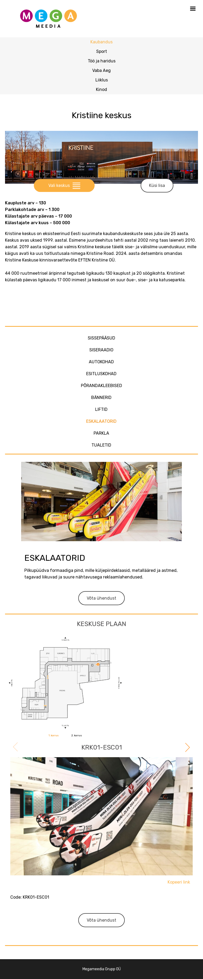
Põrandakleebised (101, 385)
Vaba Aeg (101, 70)
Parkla (101, 433)
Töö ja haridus (102, 60)
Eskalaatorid (101, 421)
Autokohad (101, 361)
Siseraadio (101, 349)
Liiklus (101, 79)
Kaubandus (101, 41)
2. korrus (76, 735)
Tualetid (101, 445)
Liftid (101, 409)
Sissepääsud (101, 338)
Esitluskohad (101, 373)
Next (187, 746)
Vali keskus (64, 185)
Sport (101, 51)
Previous (16, 747)
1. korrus (54, 735)
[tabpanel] (101, 839)
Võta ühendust (101, 598)
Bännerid (101, 397)
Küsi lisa (157, 185)
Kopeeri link (179, 882)
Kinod (101, 89)
